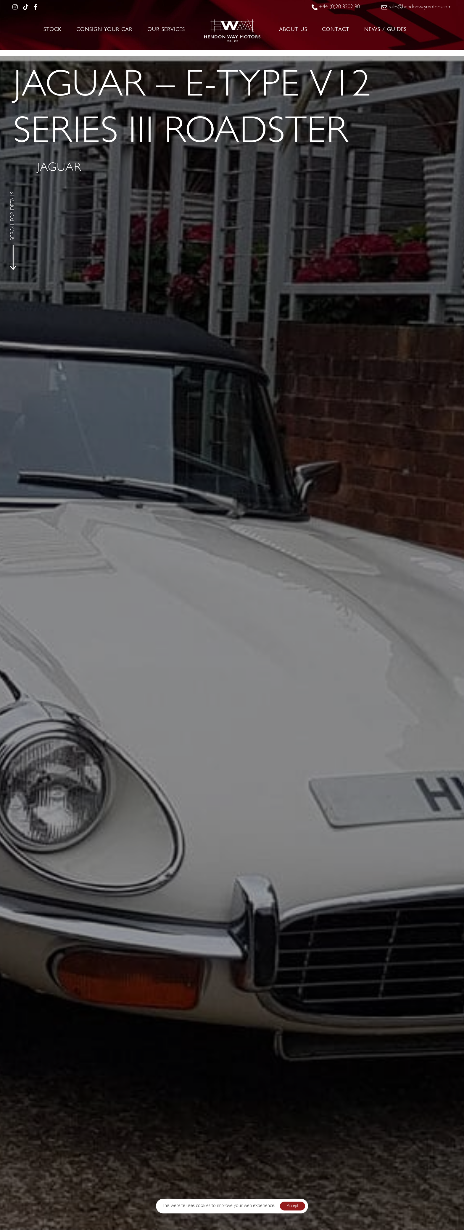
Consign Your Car (104, 30)
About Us (293, 30)
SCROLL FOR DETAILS (13, 215)
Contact (335, 30)
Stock (53, 30)
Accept (292, 1206)
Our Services (166, 30)
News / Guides (385, 30)
